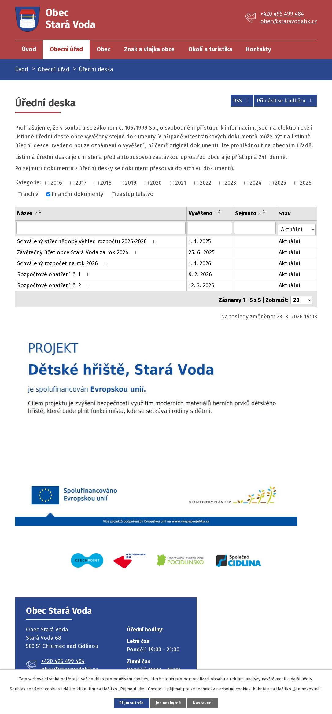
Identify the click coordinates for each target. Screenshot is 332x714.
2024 (255, 182)
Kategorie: (28, 182)
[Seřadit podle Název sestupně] (40, 213)
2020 (156, 182)
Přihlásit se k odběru (283, 102)
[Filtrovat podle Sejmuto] (255, 227)
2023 (230, 182)
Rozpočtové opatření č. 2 (54, 283)
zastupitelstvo (135, 194)
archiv (30, 194)
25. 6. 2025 (202, 250)
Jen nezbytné (169, 702)
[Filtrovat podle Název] (101, 227)
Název (27, 213)
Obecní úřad (66, 49)
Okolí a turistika (210, 49)
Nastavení (210, 702)
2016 (56, 182)
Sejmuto (248, 213)
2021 (180, 182)
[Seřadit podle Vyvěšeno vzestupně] (220, 210)
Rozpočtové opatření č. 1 (54, 272)
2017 (81, 182)
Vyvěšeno (203, 213)
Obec (103, 49)
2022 (205, 182)
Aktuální (290, 239)
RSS (233, 102)
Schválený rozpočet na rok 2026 (63, 261)
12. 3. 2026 (202, 283)
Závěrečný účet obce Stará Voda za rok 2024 (78, 250)
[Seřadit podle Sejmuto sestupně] (264, 213)
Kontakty (258, 49)
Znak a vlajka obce (149, 49)
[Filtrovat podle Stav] (297, 227)
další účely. (302, 677)
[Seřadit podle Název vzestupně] (40, 210)
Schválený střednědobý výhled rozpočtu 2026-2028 (87, 239)
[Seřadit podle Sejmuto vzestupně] (264, 210)
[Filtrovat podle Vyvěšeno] (210, 227)
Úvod (29, 49)
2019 (130, 182)
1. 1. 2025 (200, 239)
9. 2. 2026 (200, 272)
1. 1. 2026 (200, 261)
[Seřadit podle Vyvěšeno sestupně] (220, 213)
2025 (280, 182)
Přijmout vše (124, 702)
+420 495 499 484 (282, 13)
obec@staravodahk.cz (288, 21)
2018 (106, 182)
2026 (306, 182)
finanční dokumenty (77, 194)
